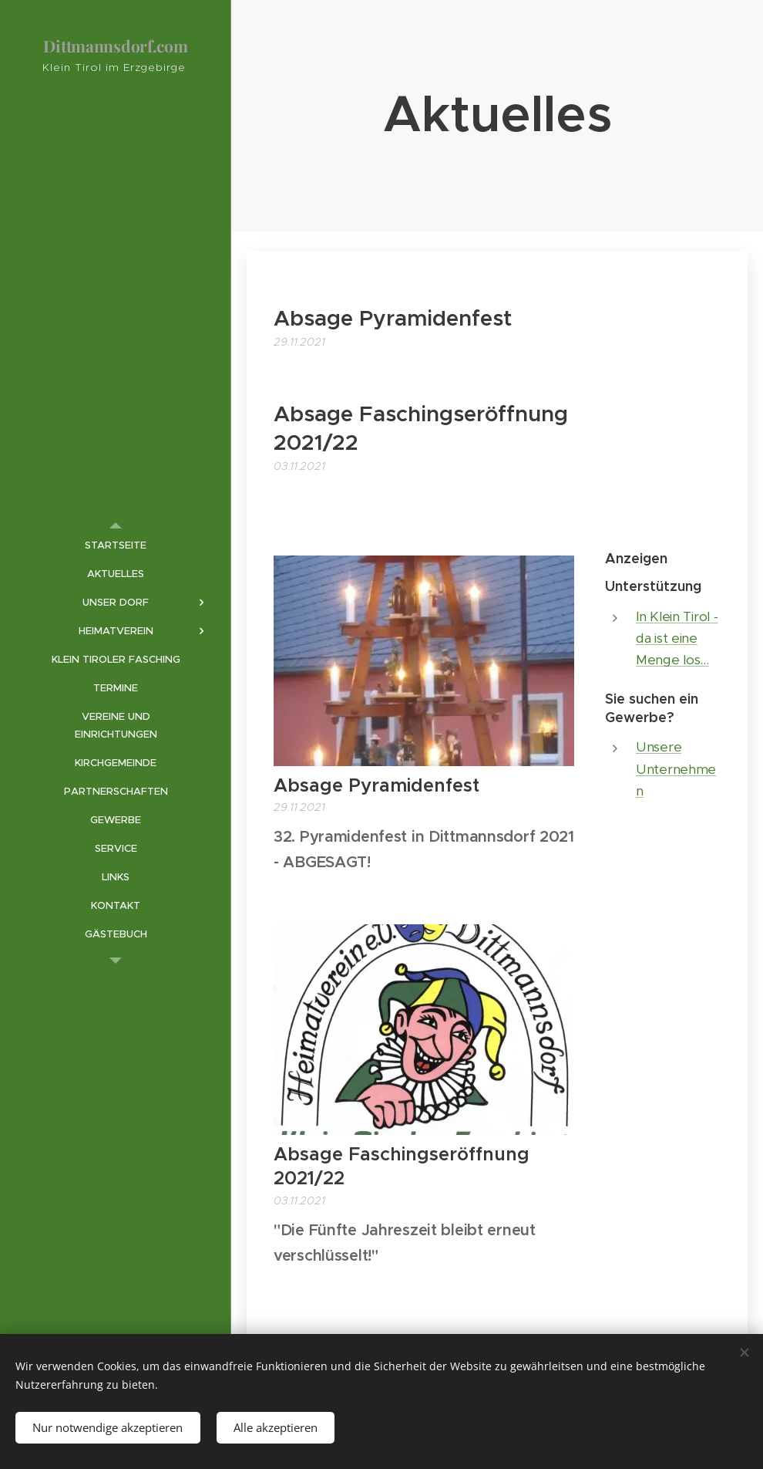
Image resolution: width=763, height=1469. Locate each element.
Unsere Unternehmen (676, 768)
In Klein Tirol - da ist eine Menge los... (677, 638)
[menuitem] (116, 545)
